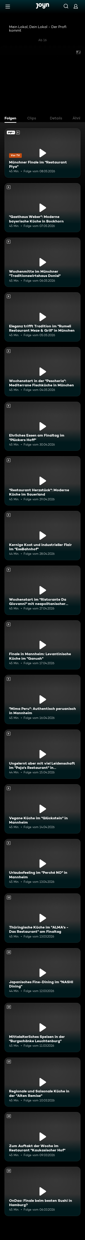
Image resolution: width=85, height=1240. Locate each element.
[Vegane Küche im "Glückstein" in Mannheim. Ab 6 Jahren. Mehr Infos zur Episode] (42, 809)
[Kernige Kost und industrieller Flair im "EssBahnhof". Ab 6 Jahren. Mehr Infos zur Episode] (42, 535)
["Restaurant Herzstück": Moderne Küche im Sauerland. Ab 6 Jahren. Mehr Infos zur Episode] (42, 480)
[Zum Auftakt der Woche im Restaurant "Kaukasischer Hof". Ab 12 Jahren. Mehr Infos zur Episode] (42, 1136)
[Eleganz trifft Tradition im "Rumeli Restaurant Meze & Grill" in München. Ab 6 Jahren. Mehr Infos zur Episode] (42, 317)
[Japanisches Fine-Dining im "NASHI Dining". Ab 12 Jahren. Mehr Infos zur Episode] (42, 972)
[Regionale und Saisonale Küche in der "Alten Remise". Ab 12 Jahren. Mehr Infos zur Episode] (42, 1082)
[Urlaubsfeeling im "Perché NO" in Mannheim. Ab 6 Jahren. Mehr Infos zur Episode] (42, 863)
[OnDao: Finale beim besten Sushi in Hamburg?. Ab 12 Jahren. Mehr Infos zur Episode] (42, 1191)
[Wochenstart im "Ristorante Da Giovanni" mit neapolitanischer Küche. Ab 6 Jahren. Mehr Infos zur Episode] (42, 590)
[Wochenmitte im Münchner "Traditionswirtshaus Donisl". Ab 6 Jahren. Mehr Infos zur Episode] (42, 262)
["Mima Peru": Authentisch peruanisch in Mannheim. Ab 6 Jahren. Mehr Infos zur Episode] (42, 699)
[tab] (11, 119)
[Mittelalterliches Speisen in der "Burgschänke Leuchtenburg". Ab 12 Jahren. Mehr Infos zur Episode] (42, 1027)
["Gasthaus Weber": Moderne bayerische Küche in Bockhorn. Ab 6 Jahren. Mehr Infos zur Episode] (42, 207)
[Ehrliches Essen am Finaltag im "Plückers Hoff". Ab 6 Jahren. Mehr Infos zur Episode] (42, 426)
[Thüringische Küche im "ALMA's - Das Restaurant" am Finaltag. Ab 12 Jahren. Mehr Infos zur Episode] (42, 918)
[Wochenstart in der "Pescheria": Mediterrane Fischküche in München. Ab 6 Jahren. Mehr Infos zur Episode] (42, 371)
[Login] (76, 6)
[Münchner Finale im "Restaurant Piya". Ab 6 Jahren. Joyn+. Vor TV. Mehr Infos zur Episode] (42, 153)
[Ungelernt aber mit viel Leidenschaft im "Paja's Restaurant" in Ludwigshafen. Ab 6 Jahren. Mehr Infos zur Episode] (42, 754)
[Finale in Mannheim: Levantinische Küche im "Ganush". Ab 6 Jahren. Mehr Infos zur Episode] (42, 645)
